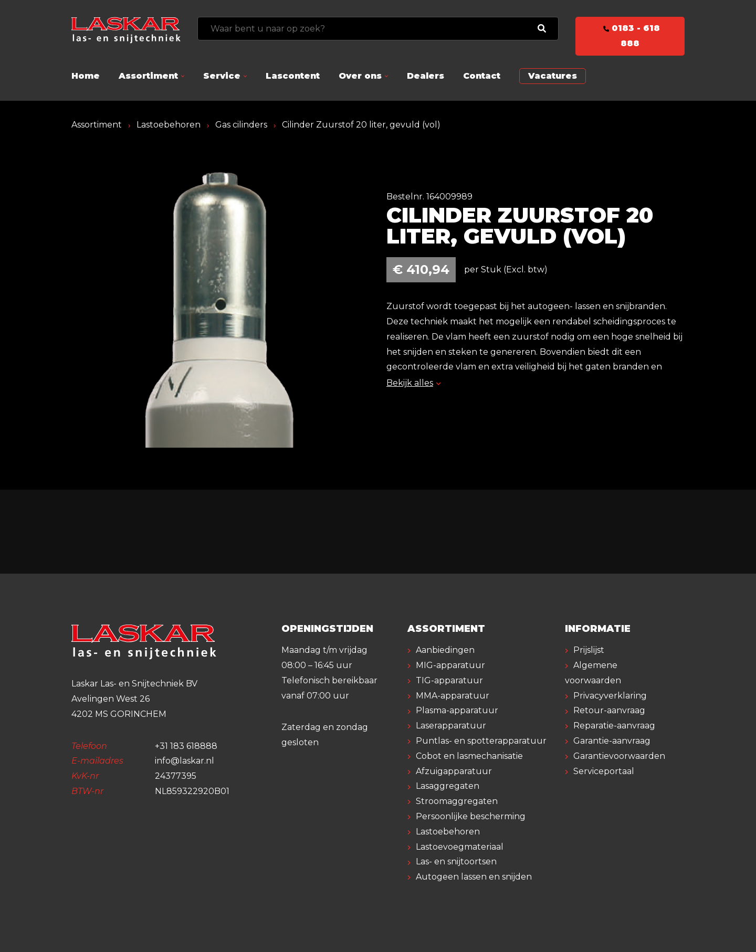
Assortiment (148, 76)
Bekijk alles (413, 383)
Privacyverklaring (610, 696)
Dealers (425, 76)
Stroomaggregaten (457, 801)
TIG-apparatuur (449, 680)
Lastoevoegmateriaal (459, 847)
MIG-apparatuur (450, 665)
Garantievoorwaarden (619, 756)
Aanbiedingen (445, 650)
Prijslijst (588, 650)
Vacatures (552, 76)
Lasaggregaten (447, 786)
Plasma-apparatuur (457, 710)
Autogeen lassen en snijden (474, 877)
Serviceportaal (603, 771)
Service (221, 76)
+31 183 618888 (186, 746)
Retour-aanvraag (609, 710)
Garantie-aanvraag (611, 741)
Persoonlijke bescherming (471, 816)
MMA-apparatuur (452, 696)
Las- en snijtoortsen (456, 861)
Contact (481, 76)
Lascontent (293, 76)
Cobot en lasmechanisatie (469, 756)
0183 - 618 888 (630, 35)
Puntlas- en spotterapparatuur (481, 741)
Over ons (360, 76)
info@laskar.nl (184, 761)
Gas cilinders (241, 125)
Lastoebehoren (168, 125)
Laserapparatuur (451, 726)
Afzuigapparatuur (454, 771)
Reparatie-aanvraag (614, 726)
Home (85, 76)
